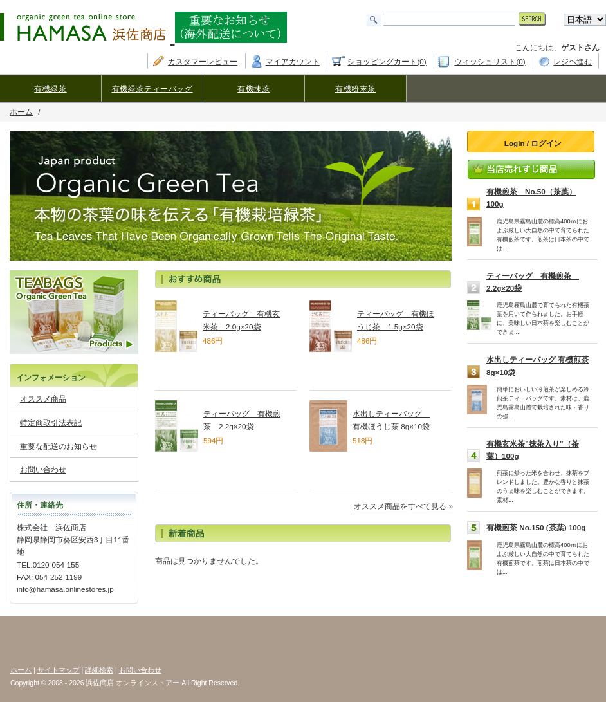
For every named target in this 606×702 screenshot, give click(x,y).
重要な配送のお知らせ (58, 446)
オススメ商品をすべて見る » (403, 506)
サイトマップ (58, 670)
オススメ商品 (43, 398)
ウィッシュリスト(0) (489, 61)
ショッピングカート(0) (386, 61)
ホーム (21, 111)
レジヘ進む (572, 61)
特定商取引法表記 (51, 422)
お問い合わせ (43, 469)
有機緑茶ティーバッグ (152, 88)
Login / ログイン (533, 143)
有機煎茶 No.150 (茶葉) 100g (535, 527)
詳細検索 (99, 670)
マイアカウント (293, 61)
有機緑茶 (50, 88)
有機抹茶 (253, 88)
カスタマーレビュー (202, 61)
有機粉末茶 (355, 88)
